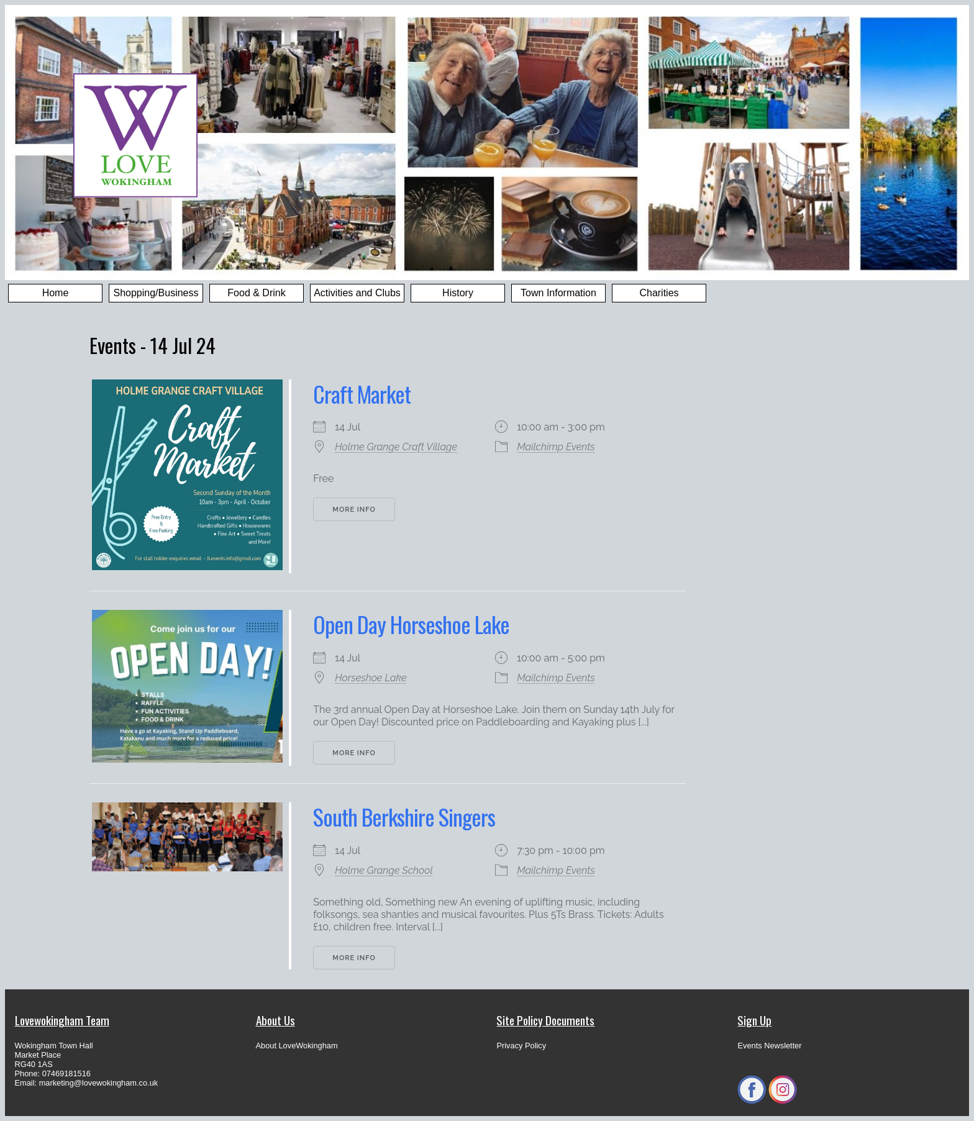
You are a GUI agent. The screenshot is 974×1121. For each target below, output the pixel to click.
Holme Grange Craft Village (396, 447)
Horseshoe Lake (370, 678)
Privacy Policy (521, 1045)
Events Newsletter (769, 1045)
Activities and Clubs (357, 293)
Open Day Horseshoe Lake (411, 623)
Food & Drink (256, 293)
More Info (353, 510)
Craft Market (362, 393)
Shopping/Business (156, 293)
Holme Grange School (383, 870)
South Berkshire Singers (404, 816)
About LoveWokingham (297, 1045)
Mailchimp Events (556, 447)
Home (55, 293)
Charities (658, 293)
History (457, 293)
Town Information (558, 293)
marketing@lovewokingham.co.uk (98, 1082)
